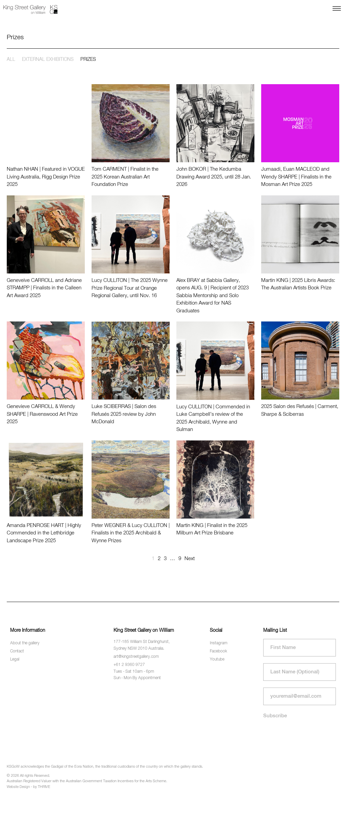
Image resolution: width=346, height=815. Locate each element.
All (11, 59)
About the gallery (25, 643)
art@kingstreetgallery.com (136, 657)
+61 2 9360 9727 (129, 665)
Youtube (217, 659)
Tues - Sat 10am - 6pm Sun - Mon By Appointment (137, 675)
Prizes (88, 59)
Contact (17, 651)
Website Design (18, 787)
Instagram (218, 643)
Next (189, 558)
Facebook (218, 651)
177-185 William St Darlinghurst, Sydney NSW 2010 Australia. (142, 645)
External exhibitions (48, 59)
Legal (14, 659)
